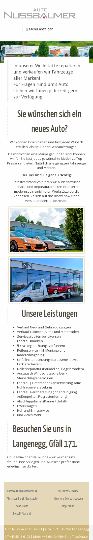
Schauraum (22, 506)
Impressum (68, 506)
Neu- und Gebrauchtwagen (68, 498)
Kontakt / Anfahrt (22, 513)
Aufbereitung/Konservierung (22, 491)
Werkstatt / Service (68, 491)
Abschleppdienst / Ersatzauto (22, 498)
